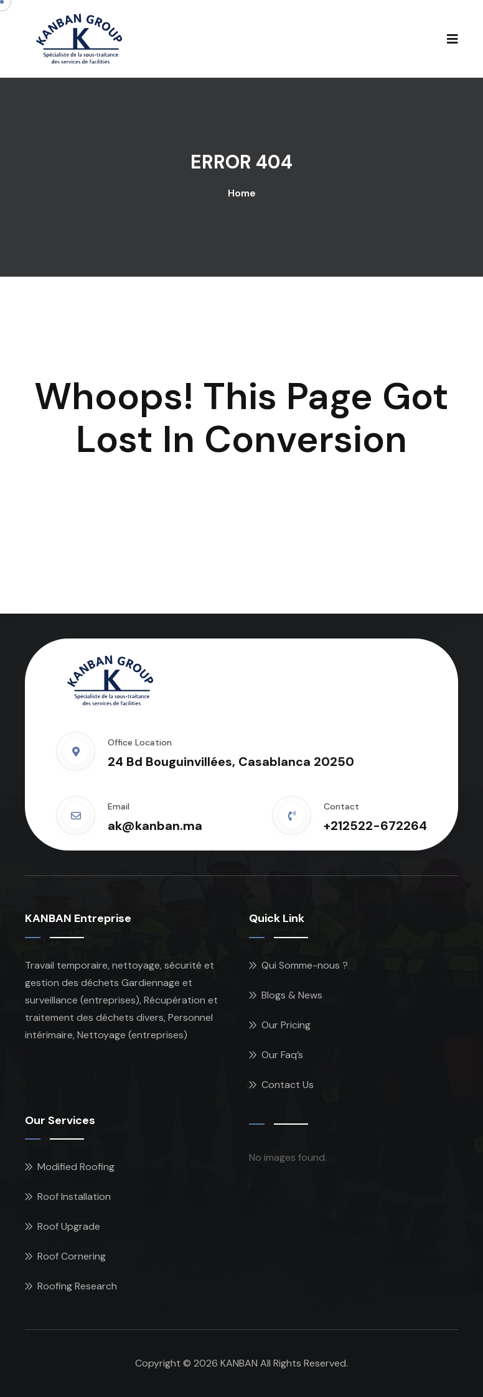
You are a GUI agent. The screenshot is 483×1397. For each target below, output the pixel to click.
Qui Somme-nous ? (304, 965)
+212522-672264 (375, 826)
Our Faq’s (282, 1054)
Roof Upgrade (68, 1226)
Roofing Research (77, 1286)
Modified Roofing (76, 1166)
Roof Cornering (71, 1256)
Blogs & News (291, 995)
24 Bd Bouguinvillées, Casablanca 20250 (231, 762)
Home (242, 193)
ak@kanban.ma (155, 826)
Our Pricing (286, 1024)
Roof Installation (74, 1196)
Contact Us (287, 1084)
